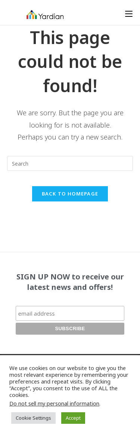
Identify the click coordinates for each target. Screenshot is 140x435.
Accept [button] (73, 417)
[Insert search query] (70, 163)
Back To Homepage (70, 193)
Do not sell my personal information (54, 403)
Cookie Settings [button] (33, 417)
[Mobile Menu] (129, 13)
